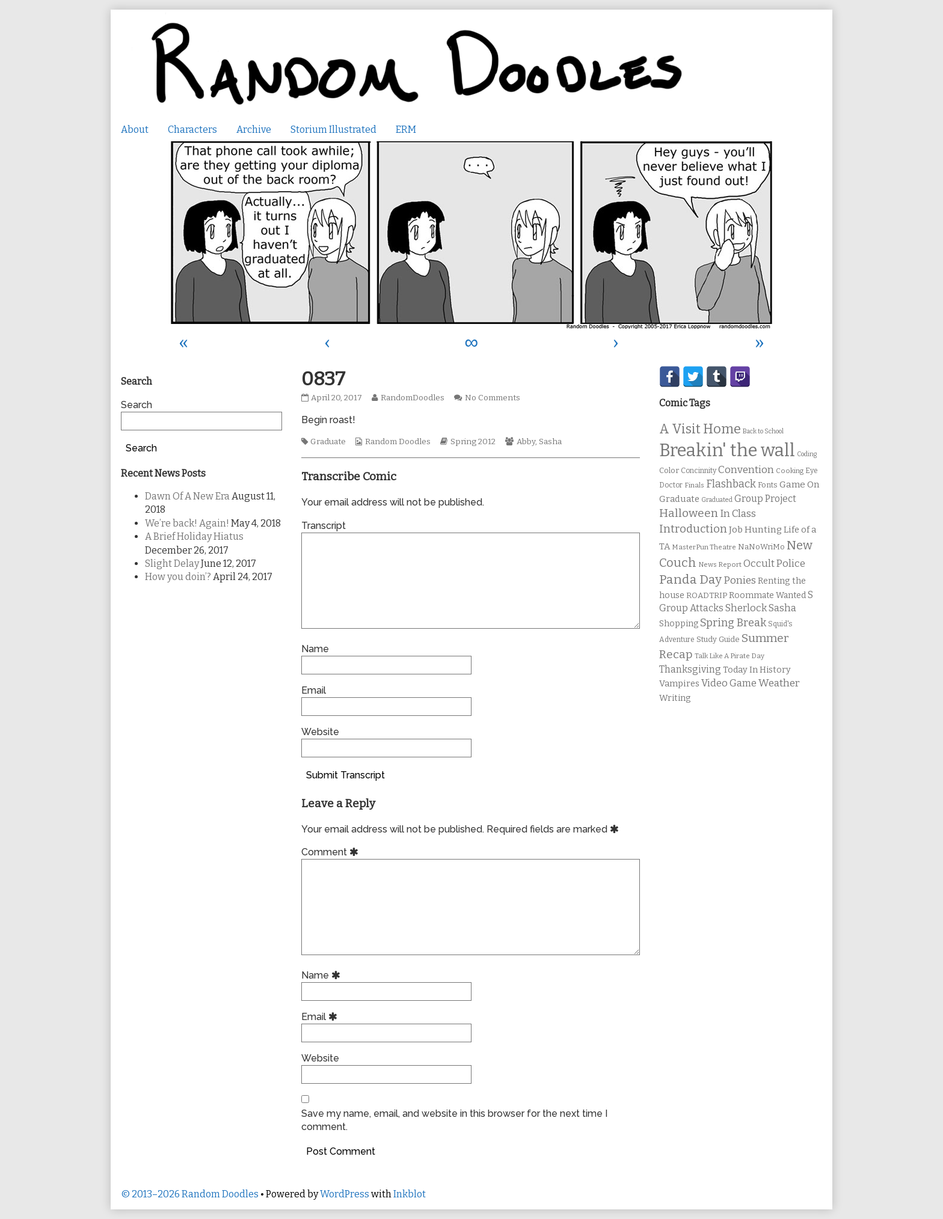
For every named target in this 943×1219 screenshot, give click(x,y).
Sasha (550, 442)
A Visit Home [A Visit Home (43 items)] (700, 429)
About (135, 129)
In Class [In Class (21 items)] (738, 513)
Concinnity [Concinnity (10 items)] (698, 470)
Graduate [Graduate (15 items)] (679, 498)
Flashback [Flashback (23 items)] (731, 484)
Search (136, 405)
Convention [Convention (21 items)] (746, 469)
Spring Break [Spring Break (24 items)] (733, 622)
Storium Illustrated (333, 129)
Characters (192, 129)
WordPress (344, 1194)
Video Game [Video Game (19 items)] (729, 683)
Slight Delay (172, 563)
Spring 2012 (473, 442)
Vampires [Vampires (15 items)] (679, 683)
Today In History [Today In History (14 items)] (757, 670)
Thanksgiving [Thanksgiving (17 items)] (690, 669)
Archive (253, 129)
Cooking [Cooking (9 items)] (789, 470)
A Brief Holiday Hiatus (194, 536)
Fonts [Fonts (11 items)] (768, 484)
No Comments (492, 398)
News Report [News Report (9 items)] (720, 564)
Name (315, 649)
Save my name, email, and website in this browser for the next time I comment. (454, 1120)
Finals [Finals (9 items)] (694, 485)
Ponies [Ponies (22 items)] (739, 580)
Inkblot (409, 1194)
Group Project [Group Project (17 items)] (765, 498)
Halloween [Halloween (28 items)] (688, 513)
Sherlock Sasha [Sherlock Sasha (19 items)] (760, 608)
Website (320, 732)
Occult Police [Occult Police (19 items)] (774, 563)
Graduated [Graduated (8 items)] (717, 500)
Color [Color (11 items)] (669, 470)
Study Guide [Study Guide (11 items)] (718, 639)
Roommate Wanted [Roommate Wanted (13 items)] (767, 595)
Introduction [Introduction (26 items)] (693, 529)
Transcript (323, 525)
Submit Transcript (345, 775)
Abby (526, 442)
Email (313, 690)
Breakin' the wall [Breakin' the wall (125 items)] (727, 450)
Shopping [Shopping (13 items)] (678, 624)
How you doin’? (178, 576)
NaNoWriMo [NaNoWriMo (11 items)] (761, 546)
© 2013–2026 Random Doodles (190, 1194)
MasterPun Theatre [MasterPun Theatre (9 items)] (704, 547)
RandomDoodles (412, 398)
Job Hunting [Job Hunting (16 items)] (755, 529)
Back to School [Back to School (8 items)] (763, 431)
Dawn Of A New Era (187, 496)
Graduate (328, 442)
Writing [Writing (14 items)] (675, 698)
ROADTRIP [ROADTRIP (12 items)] (706, 595)
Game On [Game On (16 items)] (799, 484)
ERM (406, 129)
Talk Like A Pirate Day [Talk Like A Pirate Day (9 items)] (729, 656)
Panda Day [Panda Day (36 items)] (690, 579)
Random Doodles (398, 442)
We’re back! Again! (187, 523)
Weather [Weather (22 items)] (779, 683)
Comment (331, 852)
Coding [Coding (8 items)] (807, 454)
